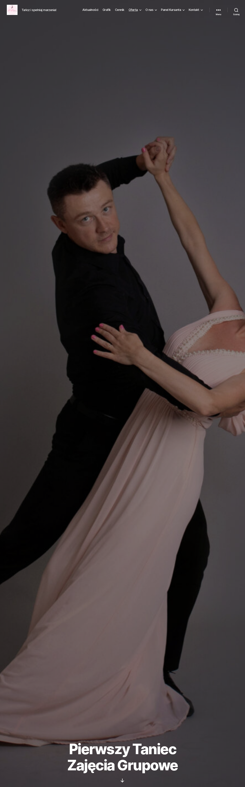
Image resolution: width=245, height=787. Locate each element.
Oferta (133, 12)
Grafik (107, 12)
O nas (149, 12)
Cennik (119, 12)
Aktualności (90, 12)
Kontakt (194, 12)
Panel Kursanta (171, 12)
